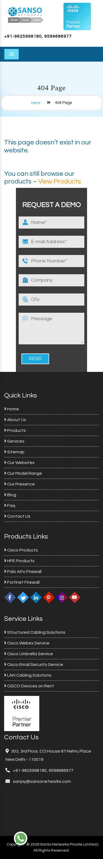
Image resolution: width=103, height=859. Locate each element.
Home (35, 103)
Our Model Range (23, 473)
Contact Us (17, 516)
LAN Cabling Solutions (27, 675)
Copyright (15, 844)
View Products (59, 181)
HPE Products (19, 561)
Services (14, 441)
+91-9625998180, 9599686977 (38, 36)
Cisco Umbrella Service (28, 654)
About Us (15, 420)
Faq (9, 505)
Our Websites (19, 462)
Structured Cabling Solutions (34, 632)
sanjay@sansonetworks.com (41, 781)
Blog (10, 495)
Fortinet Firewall (22, 582)
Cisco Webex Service (26, 643)
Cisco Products (21, 550)
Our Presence (19, 484)
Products (15, 430)
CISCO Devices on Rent (29, 686)
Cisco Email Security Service (33, 664)
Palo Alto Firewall (22, 571)
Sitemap (14, 452)
